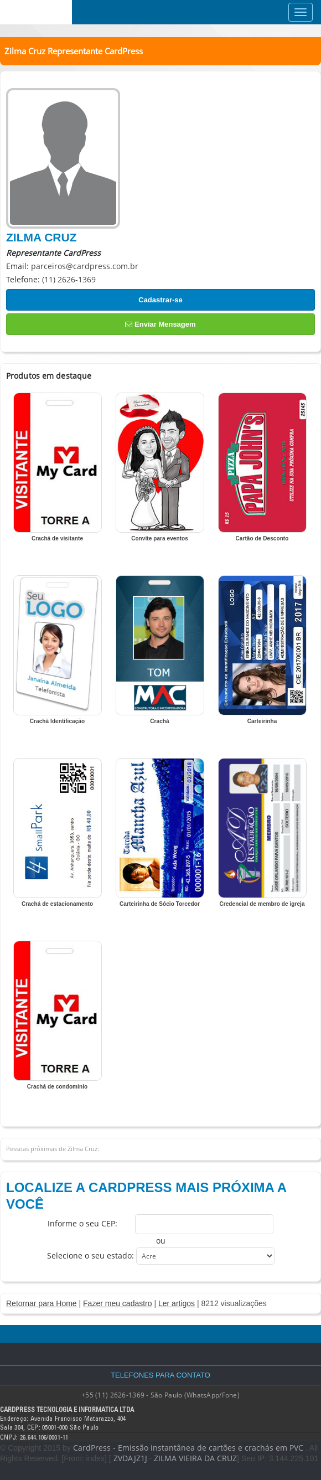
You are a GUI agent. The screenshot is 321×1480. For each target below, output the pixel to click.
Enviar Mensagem (160, 324)
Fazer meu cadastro (117, 1303)
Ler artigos (176, 1303)
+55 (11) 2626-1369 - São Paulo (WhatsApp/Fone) (160, 1395)
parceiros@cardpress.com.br (84, 266)
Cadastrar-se (160, 300)
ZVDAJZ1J (130, 1458)
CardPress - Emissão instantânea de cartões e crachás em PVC (188, 1447)
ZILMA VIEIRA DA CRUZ (195, 1458)
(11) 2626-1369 (69, 279)
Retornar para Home (41, 1303)
